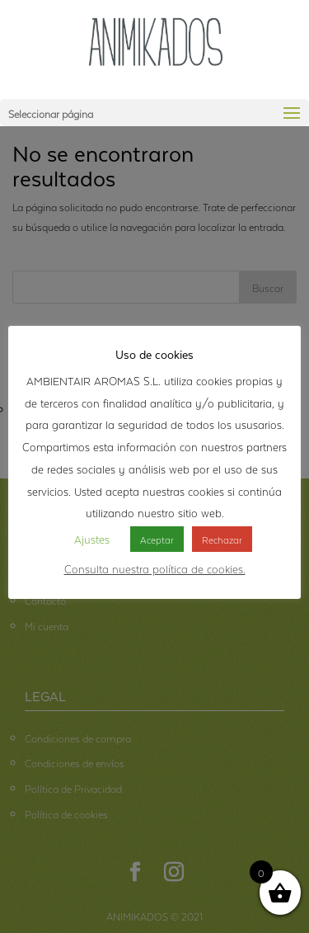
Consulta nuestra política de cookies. (155, 567)
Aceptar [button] (157, 538)
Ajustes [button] (92, 537)
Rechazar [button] (222, 538)
